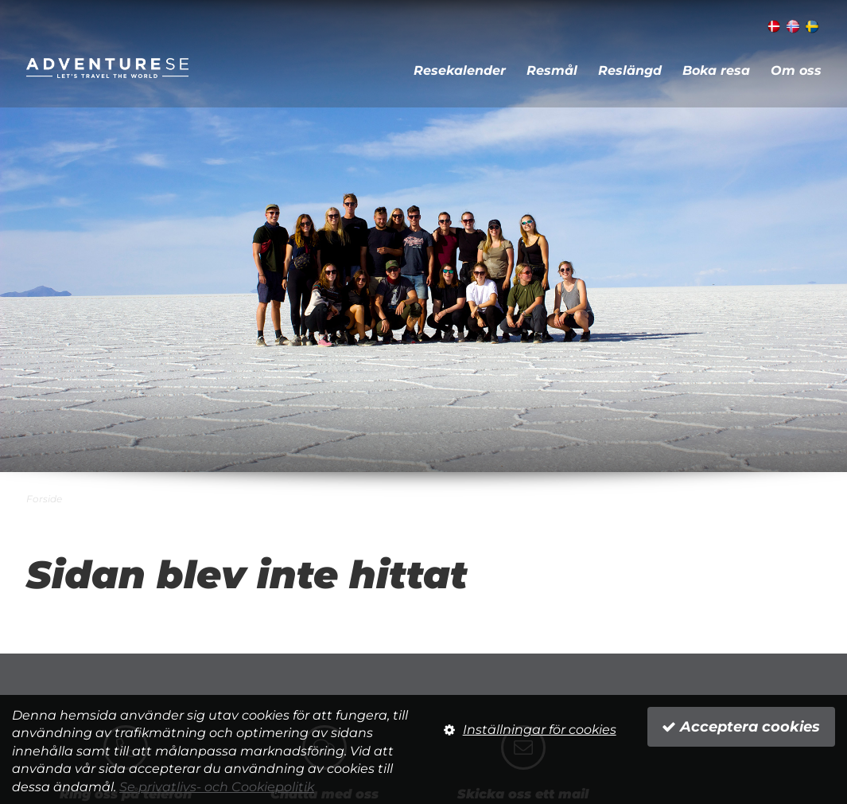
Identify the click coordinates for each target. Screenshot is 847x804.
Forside (44, 499)
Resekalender (460, 70)
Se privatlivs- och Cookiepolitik (216, 786)
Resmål (551, 70)
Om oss (796, 70)
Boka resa (716, 70)
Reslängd (630, 70)
